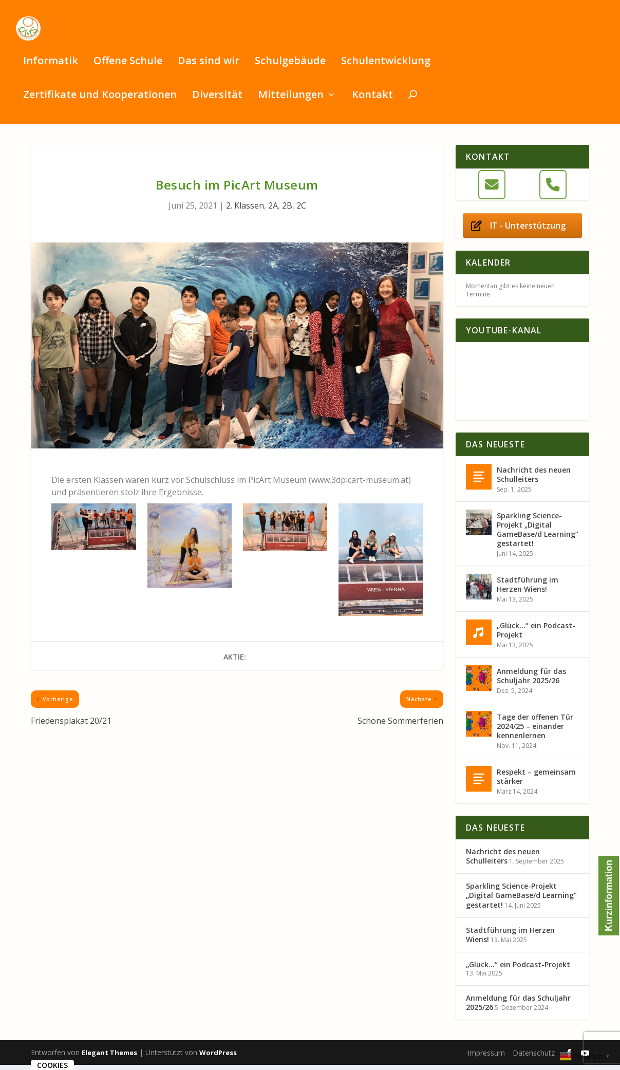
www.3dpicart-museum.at (359, 485)
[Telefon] (553, 189)
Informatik (50, 67)
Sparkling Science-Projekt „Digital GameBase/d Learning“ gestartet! (537, 535)
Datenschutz (534, 1058)
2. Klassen (245, 210)
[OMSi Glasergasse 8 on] (522, 190)
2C (301, 210)
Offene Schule (127, 67)
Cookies (52, 1065)
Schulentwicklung (385, 67)
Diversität (217, 101)
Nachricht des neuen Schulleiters (534, 479)
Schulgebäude (290, 67)
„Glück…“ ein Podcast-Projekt (536, 635)
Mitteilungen (291, 101)
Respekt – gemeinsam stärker (536, 781)
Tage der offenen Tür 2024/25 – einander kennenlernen (535, 731)
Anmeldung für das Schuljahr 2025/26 (531, 680)
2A (273, 210)
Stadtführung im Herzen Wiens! (527, 589)
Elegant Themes (109, 1057)
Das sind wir (208, 67)
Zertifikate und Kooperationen (100, 101)
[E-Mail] (491, 189)
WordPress (218, 1057)
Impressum (486, 1058)
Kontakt (372, 101)
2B (287, 210)
